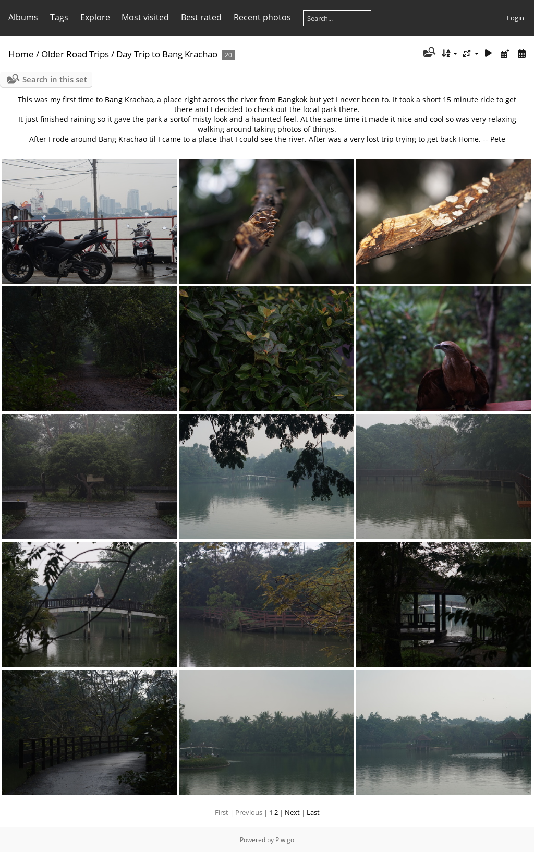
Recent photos (262, 17)
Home (21, 54)
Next (292, 812)
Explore (95, 17)
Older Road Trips (75, 54)
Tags (59, 17)
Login (515, 17)
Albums (23, 17)
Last (313, 812)
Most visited (145, 17)
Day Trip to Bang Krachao (166, 54)
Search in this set (54, 79)
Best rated (201, 17)
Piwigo (284, 839)
